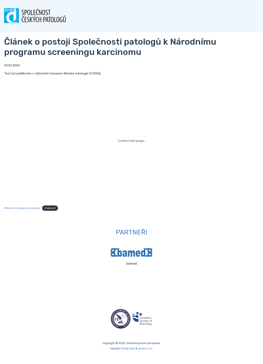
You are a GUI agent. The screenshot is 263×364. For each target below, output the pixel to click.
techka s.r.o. (145, 348)
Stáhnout (50, 208)
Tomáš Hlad (127, 348)
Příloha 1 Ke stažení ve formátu (22, 208)
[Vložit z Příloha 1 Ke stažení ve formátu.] (131, 140)
